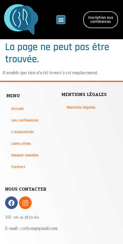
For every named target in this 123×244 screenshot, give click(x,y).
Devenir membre (24, 155)
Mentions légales (81, 107)
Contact (18, 167)
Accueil (17, 108)
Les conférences (24, 120)
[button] (60, 19)
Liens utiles (21, 143)
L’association (22, 132)
